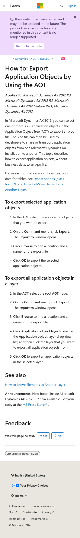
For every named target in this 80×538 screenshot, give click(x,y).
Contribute (30, 512)
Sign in (72, 6)
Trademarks (38, 519)
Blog (11, 512)
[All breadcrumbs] (9, 58)
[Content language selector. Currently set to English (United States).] (28, 475)
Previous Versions (42, 506)
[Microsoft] (40, 6)
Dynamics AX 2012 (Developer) (33, 59)
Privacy (46, 512)
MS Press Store (33, 404)
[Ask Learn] (63, 58)
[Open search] (61, 6)
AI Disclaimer (17, 506)
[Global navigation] (4, 6)
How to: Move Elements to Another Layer (35, 384)
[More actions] (71, 58)
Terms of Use (17, 519)
